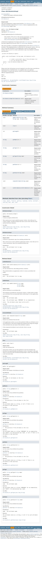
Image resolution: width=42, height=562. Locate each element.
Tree (19, 1)
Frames (17, 3)
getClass (19, 201)
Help (32, 1)
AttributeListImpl (7, 93)
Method (19, 5)
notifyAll (35, 201)
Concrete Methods (29, 111)
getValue (15, 164)
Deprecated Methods (9, 113)
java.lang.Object (5, 14)
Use (16, 1)
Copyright (2, 537)
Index (28, 1)
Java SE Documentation (33, 534)
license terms (3, 538)
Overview (2, 1)
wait (9, 202)
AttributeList (5, 18)
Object (7, 30)
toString (5, 202)
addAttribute (16, 117)
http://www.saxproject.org (10, 39)
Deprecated (23, 1)
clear (14, 125)
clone (4, 201)
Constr (14, 5)
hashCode (25, 201)
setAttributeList (17, 187)
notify (30, 201)
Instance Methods (17, 111)
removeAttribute (17, 181)
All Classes (30, 3)
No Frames (21, 3)
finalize (13, 201)
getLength (15, 131)
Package (8, 1)
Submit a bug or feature (5, 533)
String (22, 117)
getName (15, 139)
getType (15, 147)
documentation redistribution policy (21, 538)
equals (8, 201)
